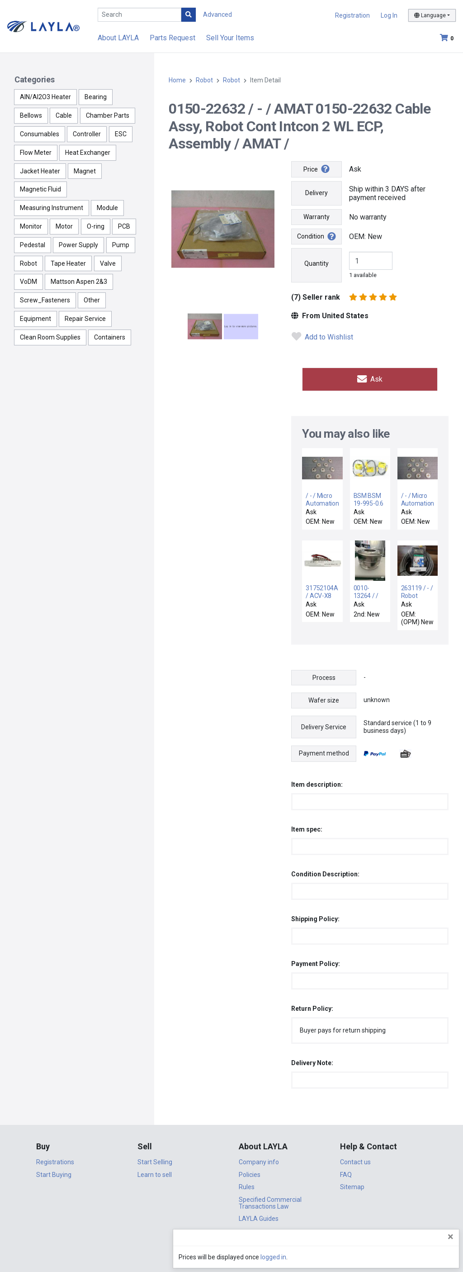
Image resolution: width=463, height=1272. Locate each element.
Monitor (31, 226)
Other (92, 300)
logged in (402, 1257)
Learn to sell (154, 1172)
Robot (28, 263)
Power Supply (78, 245)
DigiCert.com (231, 1243)
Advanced (217, 14)
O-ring (95, 226)
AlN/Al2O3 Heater (45, 96)
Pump (120, 245)
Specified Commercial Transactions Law (270, 1201)
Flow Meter (36, 152)
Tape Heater (68, 263)
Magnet (85, 171)
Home (177, 80)
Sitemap (352, 1184)
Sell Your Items (230, 37)
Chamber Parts (107, 115)
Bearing (96, 96)
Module (107, 207)
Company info (259, 1159)
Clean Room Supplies (50, 337)
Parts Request (172, 37)
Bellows (31, 115)
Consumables (39, 134)
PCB (124, 226)
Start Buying (53, 1172)
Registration (352, 15)
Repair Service (85, 318)
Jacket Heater (40, 171)
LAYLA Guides (259, 1216)
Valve (108, 263)
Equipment (35, 318)
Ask (370, 378)
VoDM (28, 281)
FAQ (346, 1172)
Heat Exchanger (87, 152)
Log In (389, 15)
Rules (247, 1184)
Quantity (316, 263)
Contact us (355, 1159)
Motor (64, 226)
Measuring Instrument (51, 207)
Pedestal (32, 245)
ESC (121, 134)
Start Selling (154, 1159)
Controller (87, 134)
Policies (249, 1172)
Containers (109, 337)
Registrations (55, 1159)
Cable (64, 115)
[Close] (451, 1236)
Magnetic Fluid (40, 189)
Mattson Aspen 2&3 (79, 281)
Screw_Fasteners (45, 300)
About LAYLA (118, 37)
